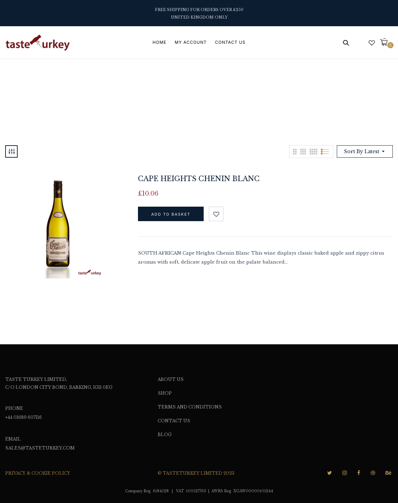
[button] (386, 42)
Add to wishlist (216, 214)
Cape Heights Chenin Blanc (199, 179)
